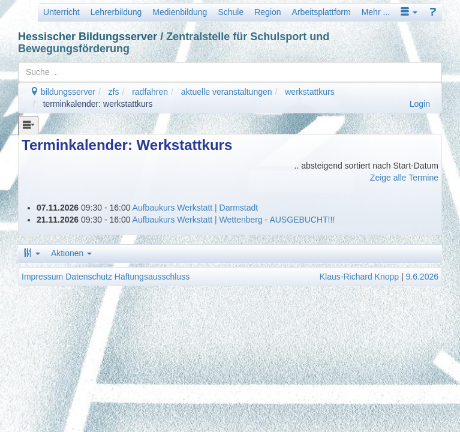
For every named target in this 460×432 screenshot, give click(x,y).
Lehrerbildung (116, 12)
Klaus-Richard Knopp (359, 276)
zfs (114, 92)
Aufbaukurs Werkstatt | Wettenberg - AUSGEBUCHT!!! (234, 219)
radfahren (150, 92)
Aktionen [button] (71, 253)
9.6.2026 (422, 276)
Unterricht (61, 12)
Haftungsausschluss (152, 276)
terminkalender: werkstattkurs (98, 104)
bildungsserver (62, 92)
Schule (230, 12)
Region (267, 12)
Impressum (42, 276)
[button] (409, 12)
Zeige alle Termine (404, 177)
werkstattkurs (309, 92)
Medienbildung (179, 12)
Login (420, 104)
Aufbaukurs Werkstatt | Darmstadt (195, 207)
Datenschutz (88, 276)
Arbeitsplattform (321, 12)
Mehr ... (376, 12)
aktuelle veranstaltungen (226, 92)
